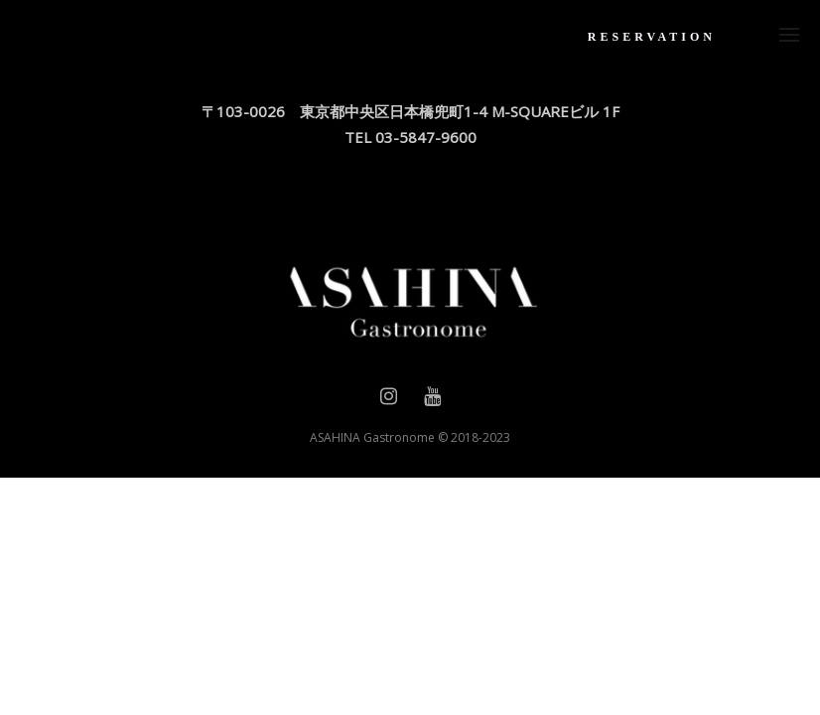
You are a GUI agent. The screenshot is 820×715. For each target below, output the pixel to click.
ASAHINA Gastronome (372, 437)
